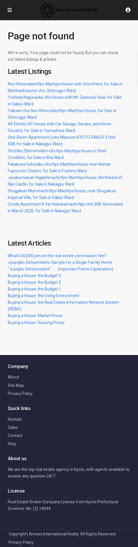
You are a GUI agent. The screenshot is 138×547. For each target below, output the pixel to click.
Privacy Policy (20, 393)
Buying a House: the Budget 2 (34, 282)
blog (12, 443)
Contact (15, 435)
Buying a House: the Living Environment (43, 295)
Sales (13, 427)
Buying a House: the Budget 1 (34, 289)
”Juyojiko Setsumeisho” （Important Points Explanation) (60, 269)
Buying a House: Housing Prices (36, 322)
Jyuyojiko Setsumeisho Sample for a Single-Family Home (60, 262)
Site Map (16, 385)
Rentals (15, 419)
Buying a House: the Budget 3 (34, 275)
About (13, 377)
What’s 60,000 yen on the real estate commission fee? (57, 255)
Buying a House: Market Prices (35, 315)
